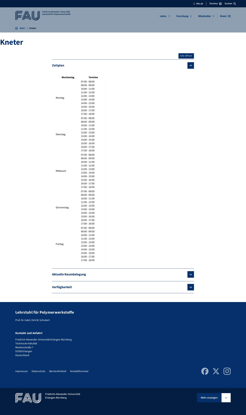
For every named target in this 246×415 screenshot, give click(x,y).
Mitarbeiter (204, 16)
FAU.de (198, 3)
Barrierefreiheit (57, 371)
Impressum (21, 371)
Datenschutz (38, 371)
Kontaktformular (79, 371)
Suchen (230, 3)
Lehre (163, 16)
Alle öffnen (186, 55)
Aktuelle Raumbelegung (69, 274)
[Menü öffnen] (225, 16)
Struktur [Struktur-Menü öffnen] (215, 3)
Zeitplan (58, 65)
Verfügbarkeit (62, 287)
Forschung (182, 16)
